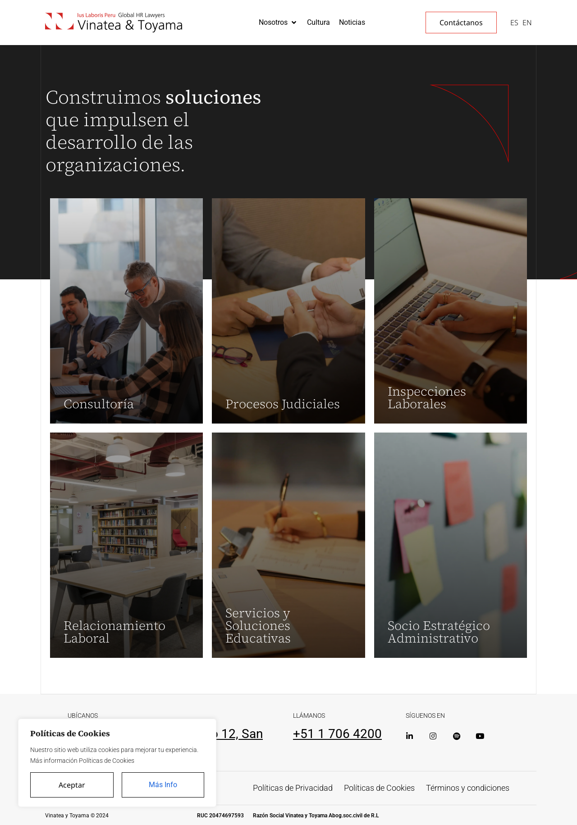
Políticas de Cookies (379, 788)
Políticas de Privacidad (293, 788)
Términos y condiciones (467, 788)
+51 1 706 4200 (337, 733)
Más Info (163, 784)
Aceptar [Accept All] (72, 785)
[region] (117, 763)
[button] (278, 22)
